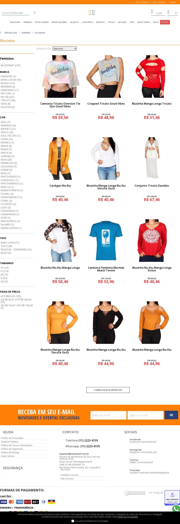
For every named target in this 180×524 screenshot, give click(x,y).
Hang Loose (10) (11, 79)
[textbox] (15, 13)
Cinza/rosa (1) (10, 210)
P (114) (5, 271)
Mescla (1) (7, 187)
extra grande (42, 22)
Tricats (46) (8, 100)
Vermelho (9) (9, 163)
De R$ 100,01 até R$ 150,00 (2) (17, 306)
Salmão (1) (7, 224)
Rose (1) (5, 173)
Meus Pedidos (159, 2)
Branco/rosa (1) (11, 228)
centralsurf (10, 32)
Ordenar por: (43, 49)
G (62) (4, 278)
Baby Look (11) (10, 242)
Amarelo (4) (8, 125)
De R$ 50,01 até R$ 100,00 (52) (16, 301)
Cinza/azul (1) (10, 180)
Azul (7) (5, 122)
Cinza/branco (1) (11, 197)
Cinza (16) (7, 139)
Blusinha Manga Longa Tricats (152, 103)
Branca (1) (7, 142)
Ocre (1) (6, 217)
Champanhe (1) (10, 214)
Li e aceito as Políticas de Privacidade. (92, 521)
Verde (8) (6, 145)
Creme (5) (6, 169)
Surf (132, 22)
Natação (122, 22)
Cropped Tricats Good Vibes (106, 103)
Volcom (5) (8, 107)
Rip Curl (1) (8, 93)
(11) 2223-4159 (88, 440)
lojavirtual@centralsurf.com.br (74, 453)
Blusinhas (40, 32)
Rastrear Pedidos (9, 441)
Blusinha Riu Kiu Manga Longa (60, 268)
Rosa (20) (6, 159)
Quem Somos (7, 456)
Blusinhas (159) (10, 65)
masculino (15, 22)
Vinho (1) (6, 149)
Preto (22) (7, 132)
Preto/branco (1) (12, 183)
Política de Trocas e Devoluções (16, 445)
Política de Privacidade (12, 438)
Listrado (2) (8, 204)
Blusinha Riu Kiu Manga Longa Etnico (151, 269)
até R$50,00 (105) (11, 296)
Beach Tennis (143, 22)
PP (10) (5, 267)
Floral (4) (7, 193)
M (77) (4, 274)
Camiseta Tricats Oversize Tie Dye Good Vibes (60, 105)
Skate (155, 22)
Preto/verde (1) (11, 176)
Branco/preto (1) (12, 190)
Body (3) (6, 252)
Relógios (100, 22)
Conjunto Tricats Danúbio (152, 185)
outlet (165, 22)
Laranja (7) (7, 156)
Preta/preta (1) (10, 221)
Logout (173, 2)
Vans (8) (5, 103)
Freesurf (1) (8, 76)
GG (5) (4, 281)
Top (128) (6, 246)
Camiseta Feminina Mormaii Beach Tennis (106, 269)
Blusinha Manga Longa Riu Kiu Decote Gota (106, 187)
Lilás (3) (6, 207)
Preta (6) (6, 152)
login (156, 12)
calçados (74, 22)
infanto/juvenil (59, 22)
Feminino (26, 32)
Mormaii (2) (8, 86)
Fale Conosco (67, 478)
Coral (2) (6, 200)
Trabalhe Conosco (70, 475)
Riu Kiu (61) (7, 96)
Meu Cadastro (142, 2)
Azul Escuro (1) (11, 135)
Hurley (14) (8, 83)
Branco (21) (8, 128)
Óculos (111, 22)
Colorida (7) (9, 166)
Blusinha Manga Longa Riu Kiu (106, 350)
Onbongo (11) (10, 90)
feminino (27, 22)
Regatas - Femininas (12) (16, 249)
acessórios (87, 22)
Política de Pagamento (12, 448)
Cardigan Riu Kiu (60, 185)
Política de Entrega (10, 452)
